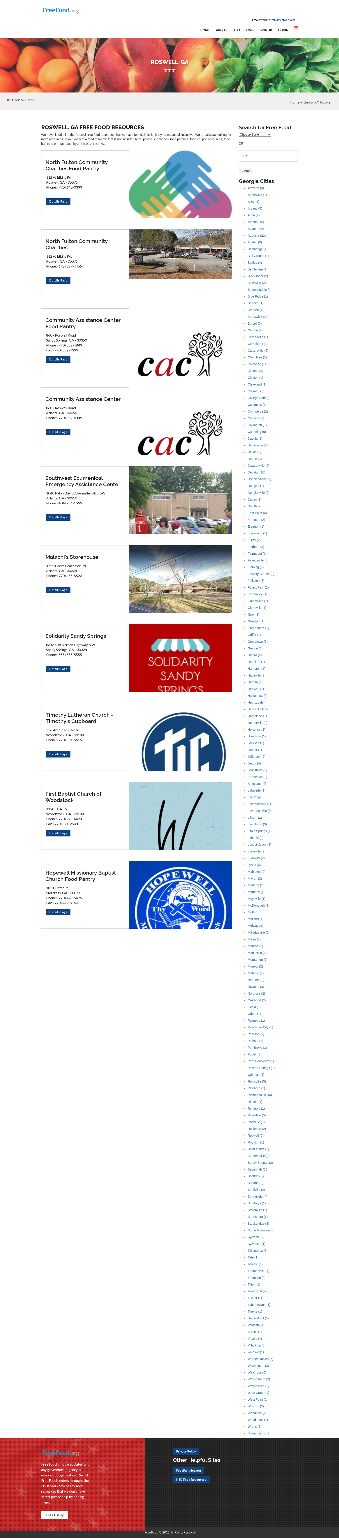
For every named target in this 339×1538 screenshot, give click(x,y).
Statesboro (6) (258, 1217)
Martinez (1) (256, 892)
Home (205, 30)
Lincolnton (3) (257, 824)
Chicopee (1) (257, 364)
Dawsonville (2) (258, 465)
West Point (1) (258, 1399)
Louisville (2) (257, 851)
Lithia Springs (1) (260, 831)
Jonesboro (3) (257, 770)
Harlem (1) (255, 682)
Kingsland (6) (257, 783)
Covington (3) (257, 425)
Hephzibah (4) (258, 702)
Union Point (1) (258, 1318)
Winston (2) (256, 1406)
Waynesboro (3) (259, 1379)
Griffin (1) (254, 635)
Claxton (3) (255, 371)
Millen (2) (254, 939)
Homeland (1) (257, 716)
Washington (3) (258, 1365)
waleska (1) (256, 1352)
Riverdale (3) (257, 1115)
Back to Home (20, 100)
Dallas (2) (254, 452)
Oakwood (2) (257, 1000)
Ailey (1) (253, 201)
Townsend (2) (257, 1291)
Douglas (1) (256, 486)
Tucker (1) (255, 1298)
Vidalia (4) (255, 1338)
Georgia (309, 102)
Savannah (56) (258, 1169)
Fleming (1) (256, 567)
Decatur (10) (256, 472)
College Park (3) (259, 398)
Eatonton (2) (256, 520)
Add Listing (243, 30)
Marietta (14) (257, 885)
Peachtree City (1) (260, 1027)
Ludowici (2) (256, 858)
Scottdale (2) (257, 1176)
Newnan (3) (256, 986)
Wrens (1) (255, 1426)
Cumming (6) (257, 432)
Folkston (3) (256, 580)
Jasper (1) (255, 750)
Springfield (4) (257, 1196)
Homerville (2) (257, 723)
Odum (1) (254, 1014)
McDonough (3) (259, 905)
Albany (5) (255, 208)
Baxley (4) (255, 262)
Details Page (58, 201)
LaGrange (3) (257, 797)
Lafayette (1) (257, 790)
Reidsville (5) (257, 1081)
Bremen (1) (256, 310)
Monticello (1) (257, 953)
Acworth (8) (256, 188)
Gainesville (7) (258, 601)
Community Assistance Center (83, 399)
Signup (266, 30)
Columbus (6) (257, 404)
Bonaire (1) (255, 303)
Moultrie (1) (256, 973)
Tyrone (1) (255, 1311)
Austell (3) (255, 242)
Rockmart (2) (257, 1129)
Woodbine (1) (257, 1413)
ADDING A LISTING (91, 143)
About (221, 30)
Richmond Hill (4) (260, 1095)
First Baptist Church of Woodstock (73, 797)
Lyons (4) (254, 865)
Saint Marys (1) (258, 1149)
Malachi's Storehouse (71, 557)
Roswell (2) (256, 1135)
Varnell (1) (255, 1332)
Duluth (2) (255, 506)
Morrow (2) (255, 966)
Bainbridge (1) (258, 249)
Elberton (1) (256, 526)
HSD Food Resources (191, 1479)
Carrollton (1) (257, 344)
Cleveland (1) (257, 384)
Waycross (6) (257, 1372)
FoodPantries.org (188, 1470)
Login (283, 30)
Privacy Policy (186, 1451)
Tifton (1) (254, 1284)
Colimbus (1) (257, 391)
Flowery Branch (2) (261, 574)
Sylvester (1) (257, 1244)
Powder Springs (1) (261, 1068)
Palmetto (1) (256, 1020)
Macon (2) (255, 878)
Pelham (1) (255, 1041)
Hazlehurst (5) (258, 695)
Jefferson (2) (256, 756)
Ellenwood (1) (257, 533)
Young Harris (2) (259, 1433)
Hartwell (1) (256, 689)
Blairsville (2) (257, 283)
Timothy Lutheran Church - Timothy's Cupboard (79, 718)
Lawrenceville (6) (260, 811)
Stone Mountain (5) (261, 1230)
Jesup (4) (254, 763)
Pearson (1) (256, 1034)
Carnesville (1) (258, 337)
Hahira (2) (255, 655)
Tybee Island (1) (259, 1305)
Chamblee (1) (257, 357)
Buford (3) (255, 323)
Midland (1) (256, 919)
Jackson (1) (256, 743)
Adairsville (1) (257, 195)
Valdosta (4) (256, 1325)
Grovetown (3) (258, 641)
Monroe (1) (255, 946)
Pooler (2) (255, 1054)
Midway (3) (255, 926)
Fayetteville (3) (258, 560)
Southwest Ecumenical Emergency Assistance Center (82, 481)
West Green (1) (258, 1393)
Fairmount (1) (257, 553)
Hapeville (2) (257, 675)
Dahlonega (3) (258, 445)
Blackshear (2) (258, 276)
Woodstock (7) (258, 1420)
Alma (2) (254, 215)
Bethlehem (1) (258, 269)
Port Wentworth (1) (261, 1061)
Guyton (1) (255, 648)
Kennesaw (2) (257, 777)
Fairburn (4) (256, 547)
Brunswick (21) (258, 317)
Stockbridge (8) (258, 1223)
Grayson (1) (256, 621)
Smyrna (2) (255, 1183)
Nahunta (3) (256, 980)
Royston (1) (256, 1142)
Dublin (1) (255, 499)
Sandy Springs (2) (260, 1162)
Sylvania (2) (256, 1237)
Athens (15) (256, 222)
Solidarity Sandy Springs (75, 636)
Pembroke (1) (257, 1047)
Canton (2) (255, 330)
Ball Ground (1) (258, 256)
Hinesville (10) (258, 709)
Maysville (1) (257, 899)
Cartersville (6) (258, 350)
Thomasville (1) (258, 1271)
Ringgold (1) (256, 1108)
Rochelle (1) (256, 1122)
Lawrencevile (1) (259, 804)
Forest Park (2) (258, 587)
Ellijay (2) (254, 540)
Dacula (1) (255, 438)
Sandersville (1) (259, 1156)
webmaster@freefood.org (277, 20)
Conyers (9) (256, 418)
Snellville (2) (256, 1190)
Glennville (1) (257, 608)
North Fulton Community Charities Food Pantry (76, 165)
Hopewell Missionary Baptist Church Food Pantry (80, 876)
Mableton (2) (257, 871)
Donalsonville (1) (259, 479)
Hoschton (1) (257, 736)
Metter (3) (255, 912)
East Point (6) (257, 513)
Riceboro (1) (256, 1088)
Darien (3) (255, 459)
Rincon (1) (255, 1102)
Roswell (326, 102)
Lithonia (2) (256, 838)
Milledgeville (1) (259, 932)
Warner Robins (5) (260, 1359)
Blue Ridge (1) (258, 296)
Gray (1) (253, 614)
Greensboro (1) (258, 628)
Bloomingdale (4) (260, 289)
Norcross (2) (256, 993)
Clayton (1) (255, 377)
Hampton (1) (256, 668)
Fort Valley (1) (257, 594)
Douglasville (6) (258, 492)
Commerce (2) (258, 411)
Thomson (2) (257, 1277)
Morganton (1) (258, 959)
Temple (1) (255, 1264)
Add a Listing (54, 1515)
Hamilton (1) (256, 662)
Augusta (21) (257, 235)
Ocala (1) (254, 1007)
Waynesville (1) (258, 1386)
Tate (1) (253, 1257)
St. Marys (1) (257, 1203)
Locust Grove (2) (259, 844)
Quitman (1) (256, 1074)
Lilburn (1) (255, 817)
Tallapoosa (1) (258, 1250)
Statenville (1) (257, 1210)
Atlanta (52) (256, 229)
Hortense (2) (256, 729)
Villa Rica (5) (257, 1345)
